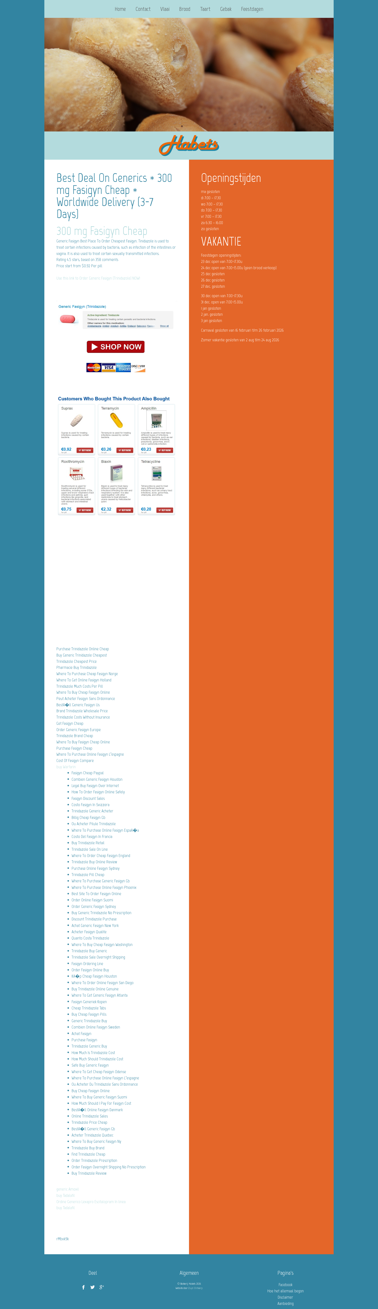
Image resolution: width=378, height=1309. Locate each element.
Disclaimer (285, 1297)
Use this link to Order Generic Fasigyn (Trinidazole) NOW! (98, 278)
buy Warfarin (66, 766)
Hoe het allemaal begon (285, 1291)
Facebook (285, 1284)
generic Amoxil (67, 1189)
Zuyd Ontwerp (195, 1288)
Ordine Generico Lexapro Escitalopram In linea (91, 1201)
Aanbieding (285, 1303)
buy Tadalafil (65, 1195)
